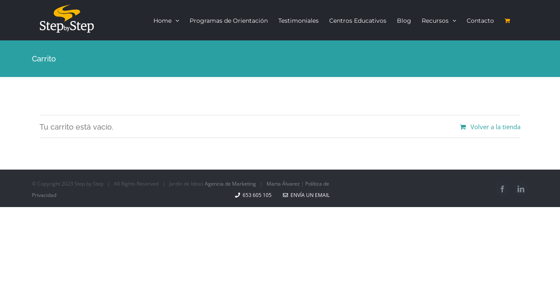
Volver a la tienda (495, 126)
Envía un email (306, 195)
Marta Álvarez (283, 183)
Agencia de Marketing (230, 183)
